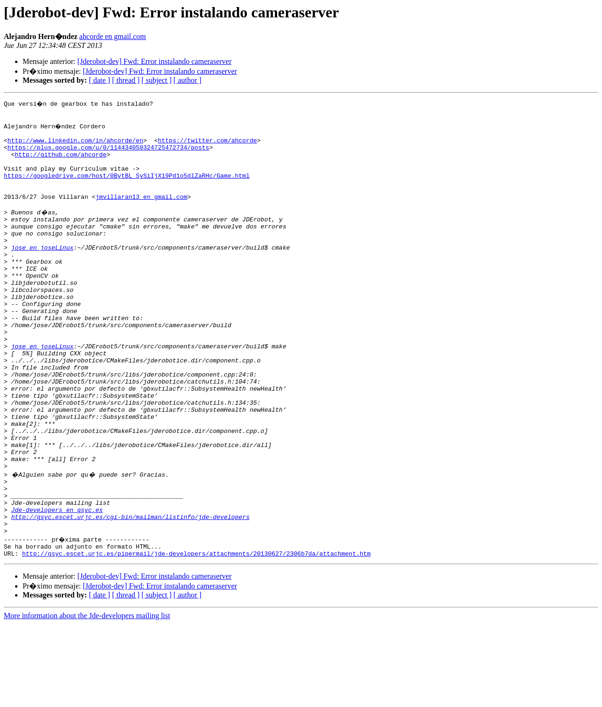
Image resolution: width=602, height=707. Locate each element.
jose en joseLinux (42, 272)
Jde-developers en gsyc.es (57, 585)
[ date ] (99, 80)
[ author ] (188, 80)
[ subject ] (157, 80)
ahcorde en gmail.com (112, 36)
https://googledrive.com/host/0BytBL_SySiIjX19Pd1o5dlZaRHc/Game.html (127, 188)
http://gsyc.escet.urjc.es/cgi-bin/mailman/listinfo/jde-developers (130, 594)
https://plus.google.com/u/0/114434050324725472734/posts (108, 154)
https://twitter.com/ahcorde (207, 145)
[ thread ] (126, 80)
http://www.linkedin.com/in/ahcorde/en (75, 145)
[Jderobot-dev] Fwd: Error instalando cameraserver (154, 61)
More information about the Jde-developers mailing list (87, 699)
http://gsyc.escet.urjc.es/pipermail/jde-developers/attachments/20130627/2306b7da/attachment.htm (196, 636)
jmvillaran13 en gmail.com (141, 213)
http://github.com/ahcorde (60, 162)
